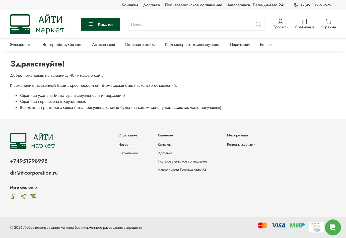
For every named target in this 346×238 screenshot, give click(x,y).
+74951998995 (28, 161)
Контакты (130, 5)
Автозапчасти (103, 44)
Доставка (151, 5)
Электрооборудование (62, 44)
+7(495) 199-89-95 (312, 5)
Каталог (100, 24)
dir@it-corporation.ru (34, 173)
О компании (128, 152)
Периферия (240, 44)
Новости (124, 144)
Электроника (21, 44)
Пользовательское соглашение (193, 5)
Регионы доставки (241, 144)
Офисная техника (140, 44)
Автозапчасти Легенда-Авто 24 (255, 5)
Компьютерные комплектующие (192, 44)
